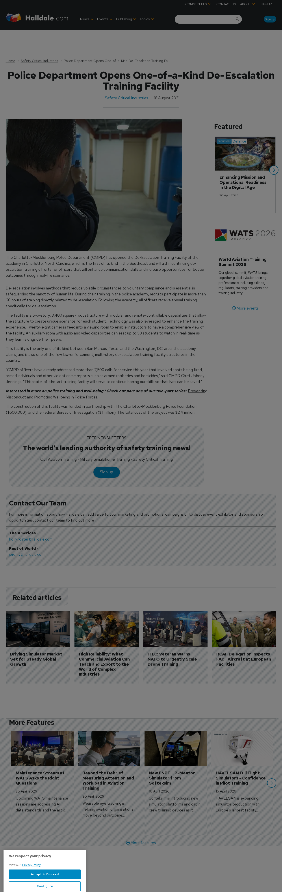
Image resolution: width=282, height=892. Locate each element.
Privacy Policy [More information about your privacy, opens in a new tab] (31, 881)
